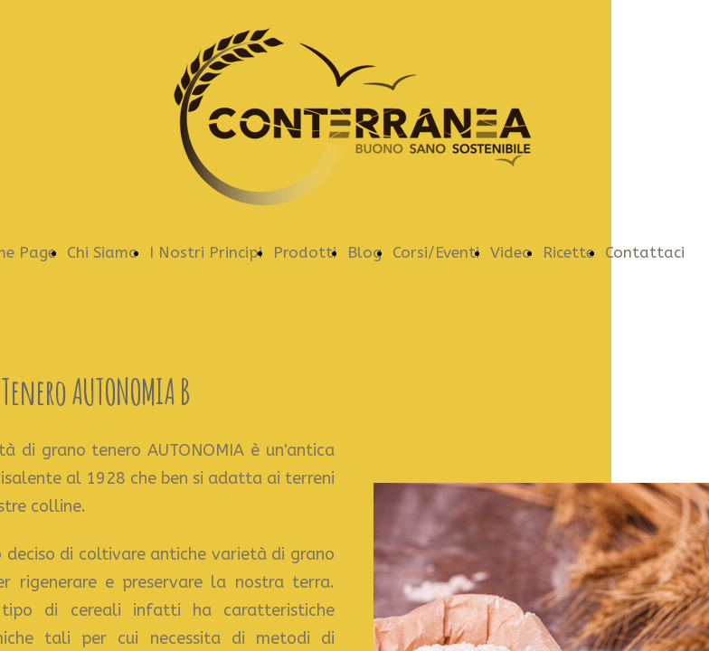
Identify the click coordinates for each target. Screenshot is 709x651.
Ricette (568, 252)
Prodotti (304, 252)
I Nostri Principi (205, 252)
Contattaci (645, 252)
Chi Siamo (102, 252)
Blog (364, 252)
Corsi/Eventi (435, 252)
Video (511, 252)
